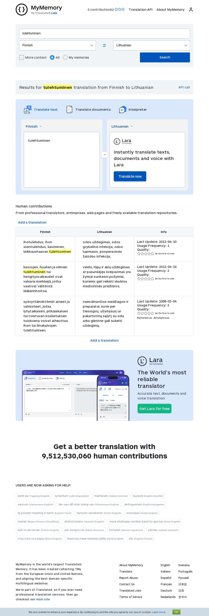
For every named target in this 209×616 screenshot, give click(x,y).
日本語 (182, 584)
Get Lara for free (155, 408)
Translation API (141, 9)
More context (33, 57)
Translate (125, 571)
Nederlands (168, 597)
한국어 (182, 597)
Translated (130, 590)
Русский (183, 577)
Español (166, 577)
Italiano (165, 571)
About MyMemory (171, 9)
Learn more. (159, 612)
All (55, 57)
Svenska (184, 565)
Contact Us (127, 584)
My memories (76, 57)
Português (185, 571)
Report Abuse (128, 577)
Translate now (130, 176)
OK (176, 612)
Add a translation (32, 222)
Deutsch (166, 590)
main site (43, 599)
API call (184, 87)
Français (166, 584)
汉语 (181, 590)
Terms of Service (130, 597)
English (165, 565)
